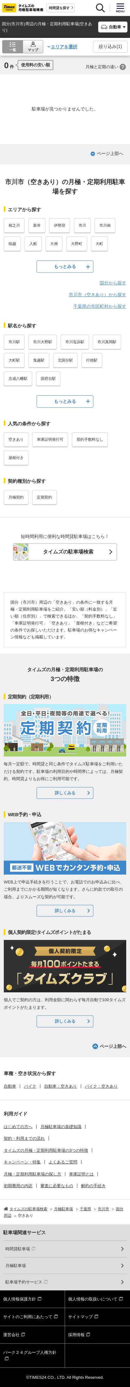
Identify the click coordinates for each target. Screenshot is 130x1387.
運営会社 (11, 1334)
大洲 (54, 244)
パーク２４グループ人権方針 (29, 1352)
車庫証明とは (81, 1174)
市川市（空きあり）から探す (97, 294)
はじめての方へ (18, 1126)
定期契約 (44, 497)
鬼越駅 (38, 360)
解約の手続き (93, 1185)
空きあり (16, 439)
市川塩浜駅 (74, 342)
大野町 (76, 244)
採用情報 (76, 1334)
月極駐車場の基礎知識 (60, 1126)
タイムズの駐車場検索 (68, 551)
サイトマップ (80, 1316)
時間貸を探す (59, 8)
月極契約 (16, 497)
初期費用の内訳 (18, 1185)
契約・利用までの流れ (24, 1138)
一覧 (12, 50)
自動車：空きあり (60, 1086)
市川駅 (14, 342)
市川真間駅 (107, 342)
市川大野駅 (42, 342)
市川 (82, 225)
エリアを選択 (64, 46)
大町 (99, 244)
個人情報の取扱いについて (92, 1299)
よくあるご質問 (63, 1162)
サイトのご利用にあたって (27, 1316)
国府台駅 (48, 378)
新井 (37, 225)
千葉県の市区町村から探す (99, 306)
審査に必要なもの (56, 1185)
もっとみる (65, 266)
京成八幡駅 (18, 378)
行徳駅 (92, 360)
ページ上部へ (110, 153)
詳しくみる (65, 793)
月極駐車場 (15, 1265)
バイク (30, 1086)
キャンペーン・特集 (22, 1162)
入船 (33, 244)
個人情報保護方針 (19, 1299)
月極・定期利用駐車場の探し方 (32, 1174)
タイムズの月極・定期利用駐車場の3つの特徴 (46, 1150)
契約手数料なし (90, 439)
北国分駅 (65, 360)
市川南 (105, 225)
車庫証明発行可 (50, 439)
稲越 (12, 244)
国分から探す (113, 282)
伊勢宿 (59, 225)
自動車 (10, 1086)
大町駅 (14, 360)
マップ (33, 50)
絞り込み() (110, 46)
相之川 (14, 225)
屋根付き (16, 458)
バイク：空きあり (101, 1086)
